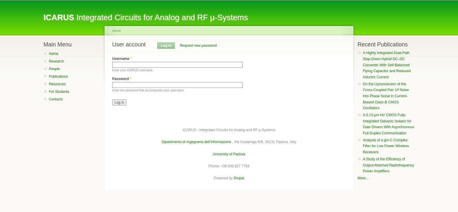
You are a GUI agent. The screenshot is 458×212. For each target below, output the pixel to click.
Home (53, 54)
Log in (168, 46)
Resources (57, 84)
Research (56, 61)
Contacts (56, 99)
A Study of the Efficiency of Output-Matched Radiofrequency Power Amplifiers (388, 165)
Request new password (198, 46)
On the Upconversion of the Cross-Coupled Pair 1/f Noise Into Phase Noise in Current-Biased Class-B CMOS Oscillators (386, 96)
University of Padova (229, 154)
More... (363, 178)
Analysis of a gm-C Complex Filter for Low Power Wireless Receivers (386, 146)
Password (121, 79)
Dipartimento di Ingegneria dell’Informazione (196, 142)
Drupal (239, 178)
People (54, 69)
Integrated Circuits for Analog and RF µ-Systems (146, 17)
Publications (58, 76)
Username (122, 59)
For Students (59, 92)
